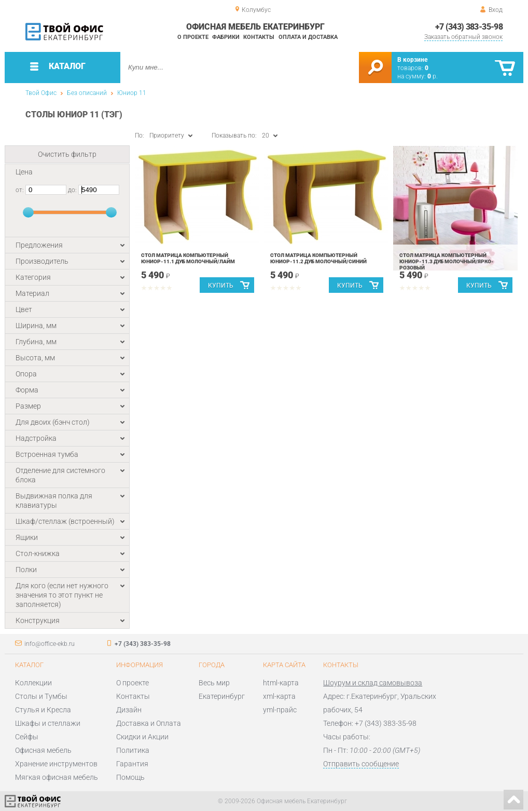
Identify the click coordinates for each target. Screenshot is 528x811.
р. (432, 76)
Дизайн (129, 710)
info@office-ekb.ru (49, 643)
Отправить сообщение (361, 764)
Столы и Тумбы (41, 696)
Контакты (258, 37)
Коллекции (33, 683)
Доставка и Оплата (148, 723)
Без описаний (87, 93)
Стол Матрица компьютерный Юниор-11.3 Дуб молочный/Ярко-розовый (446, 261)
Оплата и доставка (308, 37)
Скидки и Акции (142, 737)
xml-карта (279, 696)
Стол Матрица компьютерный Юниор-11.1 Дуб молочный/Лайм (188, 258)
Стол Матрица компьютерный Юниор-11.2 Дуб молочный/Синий (318, 258)
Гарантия (132, 764)
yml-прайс (280, 710)
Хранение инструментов (56, 764)
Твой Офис (41, 93)
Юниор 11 (131, 93)
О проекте (193, 37)
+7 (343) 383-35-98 (469, 27)
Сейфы (26, 737)
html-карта (281, 683)
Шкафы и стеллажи (47, 723)
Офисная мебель (43, 750)
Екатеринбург (222, 696)
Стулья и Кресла (43, 710)
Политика (132, 750)
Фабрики (226, 37)
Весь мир (214, 683)
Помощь (130, 777)
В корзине (412, 59)
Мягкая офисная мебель (56, 777)
